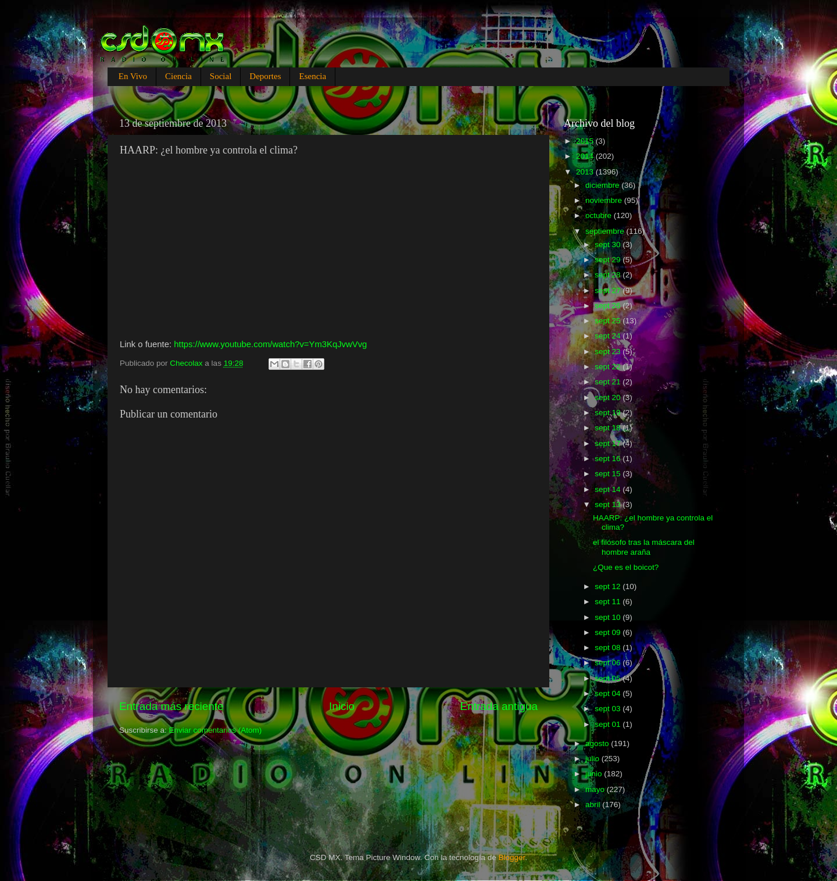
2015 (586, 141)
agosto (598, 743)
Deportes (265, 76)
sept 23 (609, 351)
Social (221, 76)
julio (593, 758)
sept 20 (609, 397)
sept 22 (609, 366)
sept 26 (609, 305)
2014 (586, 156)
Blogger (512, 857)
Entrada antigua (499, 706)
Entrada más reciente (171, 706)
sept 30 (609, 244)
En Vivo (133, 76)
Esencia (312, 76)
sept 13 (609, 504)
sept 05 (609, 678)
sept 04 (609, 693)
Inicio (342, 706)
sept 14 (609, 489)
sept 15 (609, 473)
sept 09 (609, 632)
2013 (586, 171)
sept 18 (609, 427)
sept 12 (609, 586)
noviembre (604, 200)
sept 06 (609, 662)
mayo (596, 789)
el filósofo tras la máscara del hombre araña (644, 547)
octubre (599, 215)
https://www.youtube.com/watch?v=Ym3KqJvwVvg (270, 344)
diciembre (603, 185)
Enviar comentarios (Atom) (215, 730)
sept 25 (609, 320)
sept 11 (609, 601)
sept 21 (609, 381)
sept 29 (609, 259)
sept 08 (609, 647)
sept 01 (609, 724)
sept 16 (609, 458)
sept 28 (609, 274)
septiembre (606, 231)
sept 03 (609, 708)
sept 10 (609, 617)
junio (594, 773)
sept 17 (609, 443)
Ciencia (178, 76)
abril (593, 804)
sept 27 (609, 290)
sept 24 (609, 335)
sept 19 (609, 412)
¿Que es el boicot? (626, 567)
